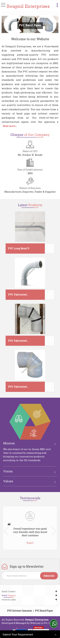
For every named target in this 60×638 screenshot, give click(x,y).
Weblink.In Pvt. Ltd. (41, 623)
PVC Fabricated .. (18, 294)
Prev (6, 531)
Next (54, 531)
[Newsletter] (30, 576)
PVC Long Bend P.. (19, 248)
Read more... (10, 126)
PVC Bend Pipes (44, 610)
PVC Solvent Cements (19, 610)
